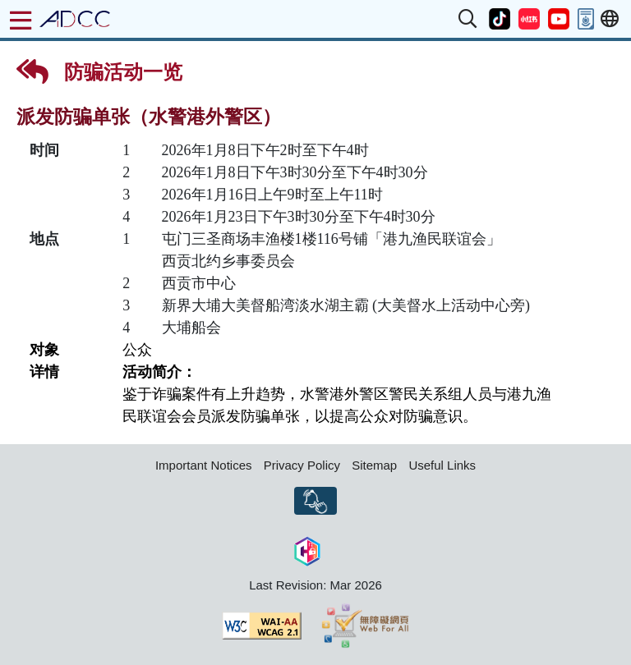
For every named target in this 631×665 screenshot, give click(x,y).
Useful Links (442, 465)
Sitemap (374, 465)
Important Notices (203, 465)
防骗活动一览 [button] (99, 71)
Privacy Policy (302, 465)
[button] (468, 19)
